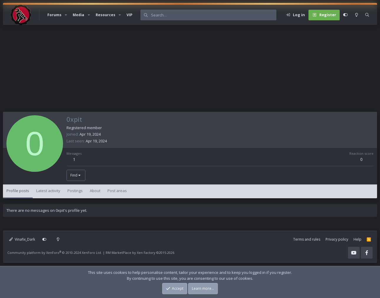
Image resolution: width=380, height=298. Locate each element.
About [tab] (95, 190)
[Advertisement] (179, 70)
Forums (54, 14)
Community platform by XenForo (54, 252)
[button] (66, 15)
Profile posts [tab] (17, 190)
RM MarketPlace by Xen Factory (140, 252)
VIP (129, 14)
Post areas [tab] (117, 190)
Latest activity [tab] (48, 190)
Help (357, 239)
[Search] (213, 15)
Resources (105, 14)
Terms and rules (306, 239)
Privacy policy (337, 239)
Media (78, 14)
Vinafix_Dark (22, 239)
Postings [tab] (75, 190)
